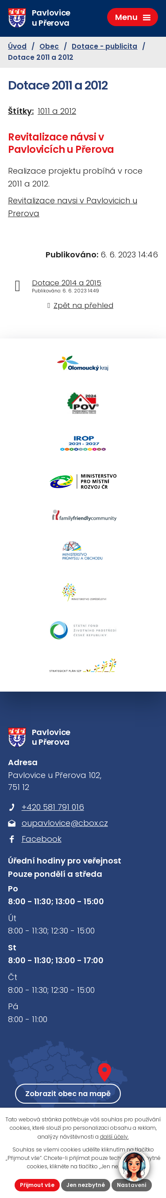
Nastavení (132, 1185)
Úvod (17, 46)
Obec (49, 46)
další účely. (114, 1136)
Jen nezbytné (85, 1185)
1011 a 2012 (57, 111)
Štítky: (21, 111)
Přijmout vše (37, 1185)
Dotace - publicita (104, 46)
